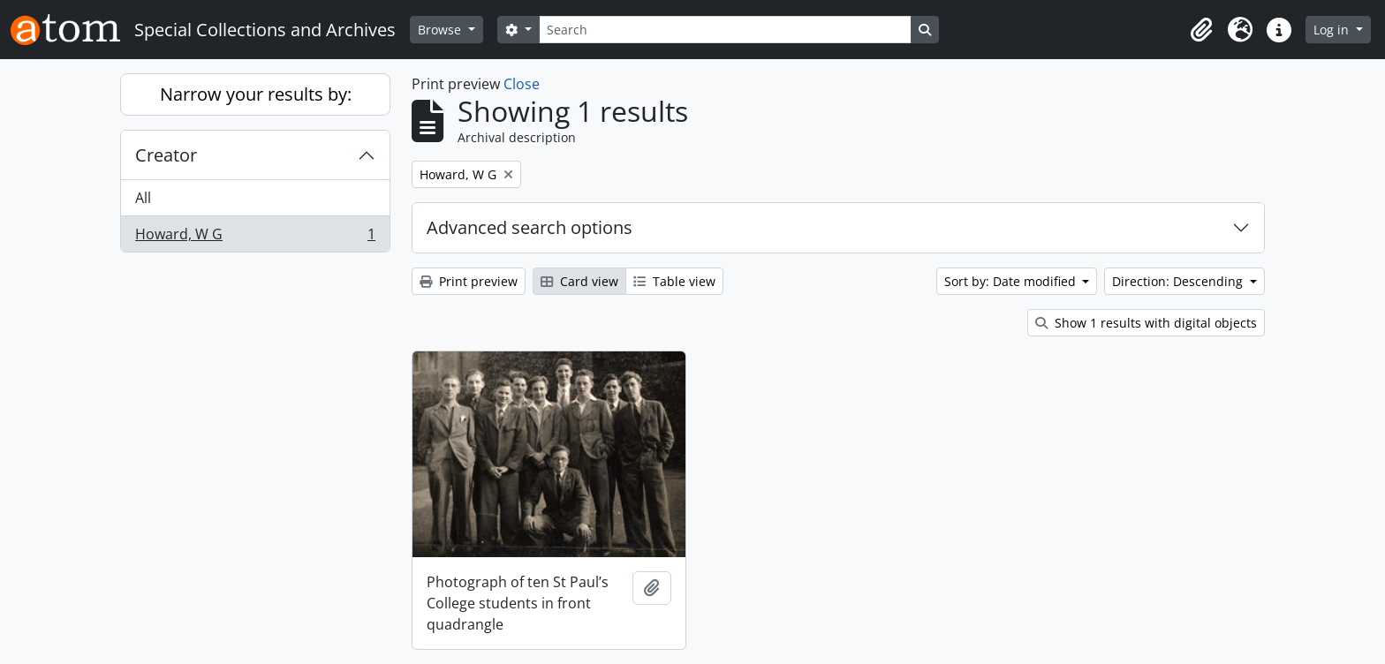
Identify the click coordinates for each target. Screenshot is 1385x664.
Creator (166, 155)
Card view (579, 281)
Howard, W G (254, 237)
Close (521, 84)
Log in (1332, 29)
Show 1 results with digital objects (1146, 322)
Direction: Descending (1179, 281)
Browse (441, 29)
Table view (674, 281)
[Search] (725, 29)
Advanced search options (529, 227)
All (143, 198)
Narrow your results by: (256, 94)
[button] (1201, 30)
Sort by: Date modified (1011, 281)
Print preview (469, 281)
